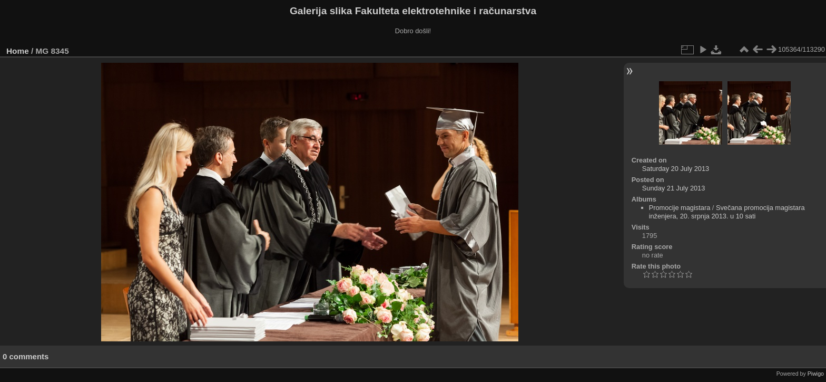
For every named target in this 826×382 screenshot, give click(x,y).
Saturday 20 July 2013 (675, 169)
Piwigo (816, 373)
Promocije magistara (680, 208)
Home (17, 50)
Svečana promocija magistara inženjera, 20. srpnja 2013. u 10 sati (727, 212)
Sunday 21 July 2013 (673, 188)
